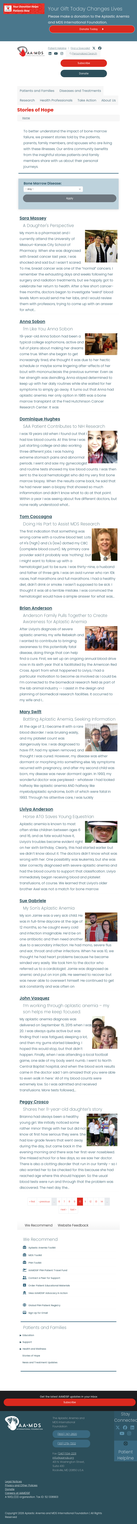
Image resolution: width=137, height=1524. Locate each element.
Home (26, 118)
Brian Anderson (36, 608)
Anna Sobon (32, 321)
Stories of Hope (31, 1355)
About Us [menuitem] (108, 100)
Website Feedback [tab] (73, 1225)
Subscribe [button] (84, 63)
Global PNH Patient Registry (41, 1305)
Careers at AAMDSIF (17, 1493)
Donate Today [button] (92, 29)
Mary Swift (30, 712)
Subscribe (69, 1402)
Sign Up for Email (35, 1313)
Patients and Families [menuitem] (37, 90)
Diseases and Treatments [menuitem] (80, 90)
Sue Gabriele (33, 901)
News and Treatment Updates (39, 1362)
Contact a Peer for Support (41, 1278)
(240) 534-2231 (67, 1453)
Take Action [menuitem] (86, 100)
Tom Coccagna (36, 516)
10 (81, 1201)
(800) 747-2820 (67, 1434)
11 (86, 1201)
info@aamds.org (63, 1458)
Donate (9, 1489)
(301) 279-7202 (67, 1443)
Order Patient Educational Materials (46, 1285)
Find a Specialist (80, 48)
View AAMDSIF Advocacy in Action (45, 1293)
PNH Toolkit (32, 1262)
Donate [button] (84, 73)
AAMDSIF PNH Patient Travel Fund (44, 1270)
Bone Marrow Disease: (43, 183)
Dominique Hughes (40, 419)
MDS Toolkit (32, 1255)
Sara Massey (33, 218)
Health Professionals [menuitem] (56, 100)
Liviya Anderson (36, 809)
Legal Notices (13, 1481)
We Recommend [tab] (38, 1225)
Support (27, 1342)
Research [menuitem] (27, 100)
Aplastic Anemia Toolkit (39, 1247)
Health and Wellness (34, 1349)
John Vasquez (34, 998)
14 (103, 1201)
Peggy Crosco (34, 1102)
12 (91, 1201)
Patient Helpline (57, 48)
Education (28, 1335)
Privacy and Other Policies (21, 1485)
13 (97, 1201)
